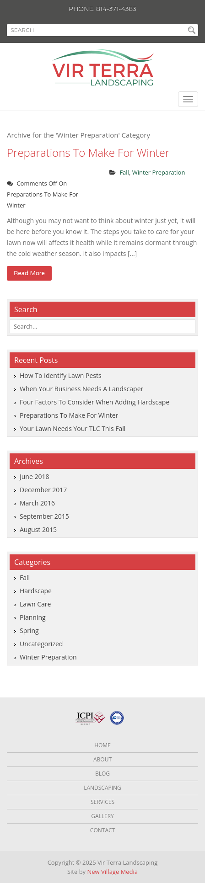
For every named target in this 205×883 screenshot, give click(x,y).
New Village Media (112, 871)
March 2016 (37, 503)
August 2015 (38, 529)
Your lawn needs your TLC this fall (72, 428)
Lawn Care (35, 604)
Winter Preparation (158, 172)
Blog (102, 773)
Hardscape (36, 590)
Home (102, 745)
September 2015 (44, 516)
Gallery (102, 816)
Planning (33, 617)
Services (102, 802)
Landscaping (102, 788)
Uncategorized (41, 643)
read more (29, 273)
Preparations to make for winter (88, 152)
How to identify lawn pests (61, 375)
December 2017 (43, 489)
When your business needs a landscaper (81, 388)
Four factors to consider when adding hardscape (94, 402)
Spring (29, 630)
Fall (124, 172)
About (102, 759)
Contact (102, 830)
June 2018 (34, 476)
